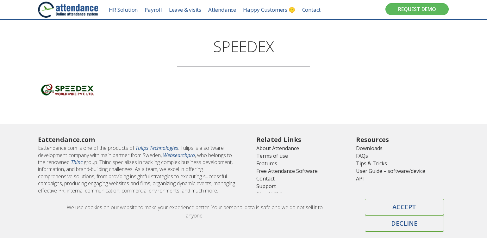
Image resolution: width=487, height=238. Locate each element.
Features (266, 163)
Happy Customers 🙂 (275, 9)
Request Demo (417, 9)
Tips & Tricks (371, 163)
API (360, 178)
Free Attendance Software (287, 171)
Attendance (228, 9)
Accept (404, 207)
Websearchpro (179, 155)
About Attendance (277, 148)
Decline (404, 223)
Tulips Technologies (156, 147)
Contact (317, 9)
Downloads (369, 148)
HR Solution (129, 9)
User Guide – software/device (390, 171)
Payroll (159, 9)
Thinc (77, 162)
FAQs (362, 155)
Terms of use (272, 155)
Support (266, 186)
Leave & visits (191, 9)
